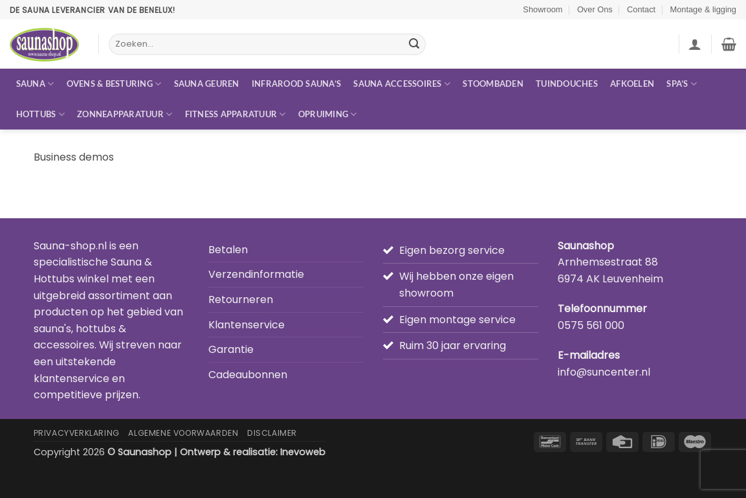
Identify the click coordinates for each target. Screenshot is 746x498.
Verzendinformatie (256, 274)
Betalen (228, 249)
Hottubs (40, 114)
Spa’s (681, 84)
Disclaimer (272, 432)
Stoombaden (493, 83)
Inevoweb (302, 452)
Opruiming (327, 114)
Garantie (231, 349)
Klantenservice (246, 324)
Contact (641, 9)
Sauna (35, 84)
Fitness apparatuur (235, 114)
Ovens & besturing (114, 84)
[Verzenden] (414, 45)
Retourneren (240, 299)
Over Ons (595, 9)
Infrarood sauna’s (296, 83)
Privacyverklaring (77, 432)
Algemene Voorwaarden (183, 432)
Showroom (542, 9)
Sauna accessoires (401, 84)
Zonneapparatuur (124, 114)
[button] (694, 44)
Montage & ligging (703, 9)
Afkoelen (632, 83)
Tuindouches (567, 83)
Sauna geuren (206, 83)
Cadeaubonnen (247, 374)
